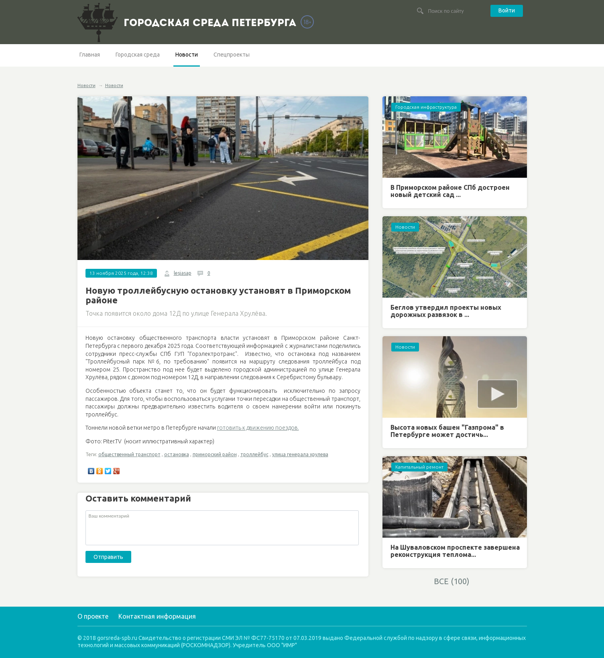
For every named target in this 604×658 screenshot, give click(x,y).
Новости (186, 54)
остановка (176, 454)
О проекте (92, 616)
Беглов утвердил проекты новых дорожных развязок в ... (445, 311)
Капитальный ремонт (419, 466)
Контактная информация (157, 616)
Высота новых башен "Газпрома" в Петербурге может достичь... (447, 431)
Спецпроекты (232, 54)
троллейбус (254, 454)
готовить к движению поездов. (258, 427)
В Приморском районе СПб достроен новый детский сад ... (450, 191)
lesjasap (182, 273)
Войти (506, 10)
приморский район (215, 454)
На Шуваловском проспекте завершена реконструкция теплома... (455, 551)
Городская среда (138, 54)
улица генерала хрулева (300, 454)
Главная (89, 54)
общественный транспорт (129, 454)
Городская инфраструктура (426, 107)
